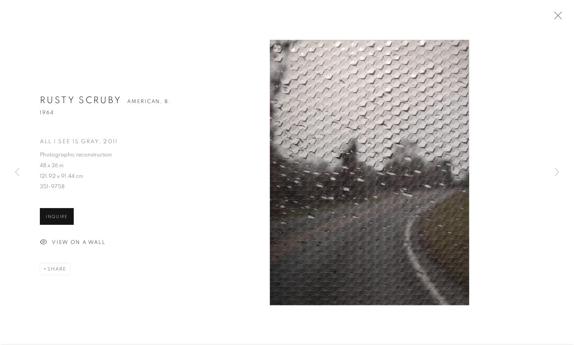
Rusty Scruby (81, 101)
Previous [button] (17, 172)
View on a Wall (73, 243)
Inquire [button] (57, 217)
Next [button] (557, 172)
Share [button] (57, 269)
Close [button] (556, 18)
